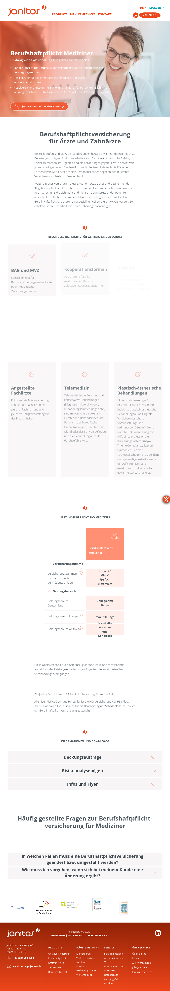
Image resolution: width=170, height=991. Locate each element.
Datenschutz (76, 935)
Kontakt (105, 14)
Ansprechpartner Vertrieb (113, 960)
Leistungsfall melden (111, 981)
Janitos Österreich (142, 972)
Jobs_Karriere (139, 967)
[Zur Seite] (39, 106)
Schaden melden (113, 953)
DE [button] (142, 7)
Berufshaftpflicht (57, 972)
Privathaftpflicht (57, 958)
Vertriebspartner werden (85, 960)
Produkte (59, 14)
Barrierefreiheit (98, 935)
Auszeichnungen (141, 962)
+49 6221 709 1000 (23, 957)
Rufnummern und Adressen (114, 968)
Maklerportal (83, 953)
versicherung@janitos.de (27, 966)
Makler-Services (82, 14)
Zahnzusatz (54, 967)
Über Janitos (139, 953)
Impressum (58, 935)
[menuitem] (60, 16)
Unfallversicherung (59, 953)
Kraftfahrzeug (56, 962)
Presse (136, 958)
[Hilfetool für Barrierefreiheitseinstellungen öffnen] (166, 499)
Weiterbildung (84, 974)
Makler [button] (154, 7)
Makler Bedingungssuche (86, 968)
